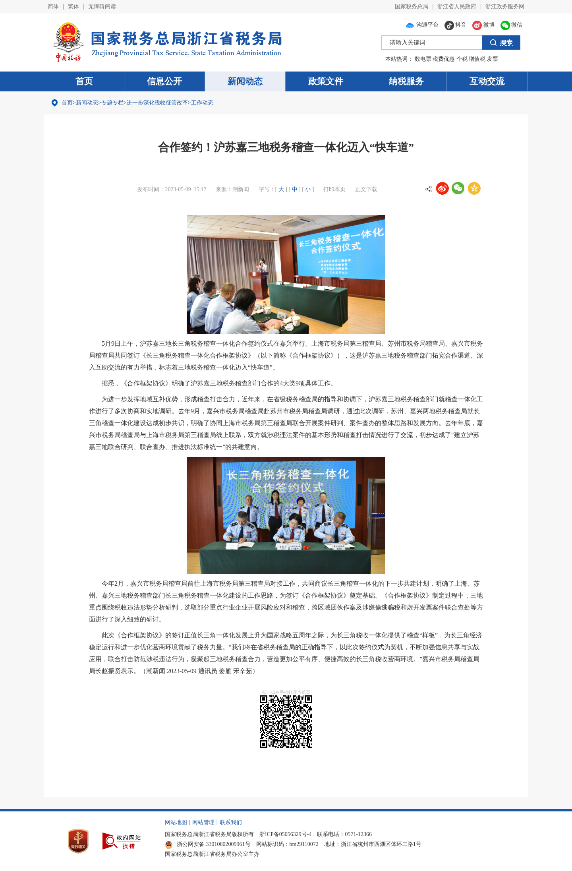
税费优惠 (444, 59)
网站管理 (203, 822)
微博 (483, 25)
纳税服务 (406, 81)
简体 (53, 7)
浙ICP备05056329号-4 (285, 834)
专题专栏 (112, 103)
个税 (462, 59)
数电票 (423, 59)
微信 (511, 25)
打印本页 (334, 189)
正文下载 (366, 189)
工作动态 (202, 103)
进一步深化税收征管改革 (157, 103)
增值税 (477, 59)
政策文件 (325, 81)
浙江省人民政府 (456, 7)
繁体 (73, 7)
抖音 (455, 25)
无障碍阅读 (102, 7)
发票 (492, 59)
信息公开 (164, 81)
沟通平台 (422, 25)
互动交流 (487, 81)
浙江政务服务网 (504, 7)
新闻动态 (245, 81)
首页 (84, 81)
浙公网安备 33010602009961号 (208, 844)
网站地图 (176, 822)
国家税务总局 (411, 7)
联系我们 (231, 822)
